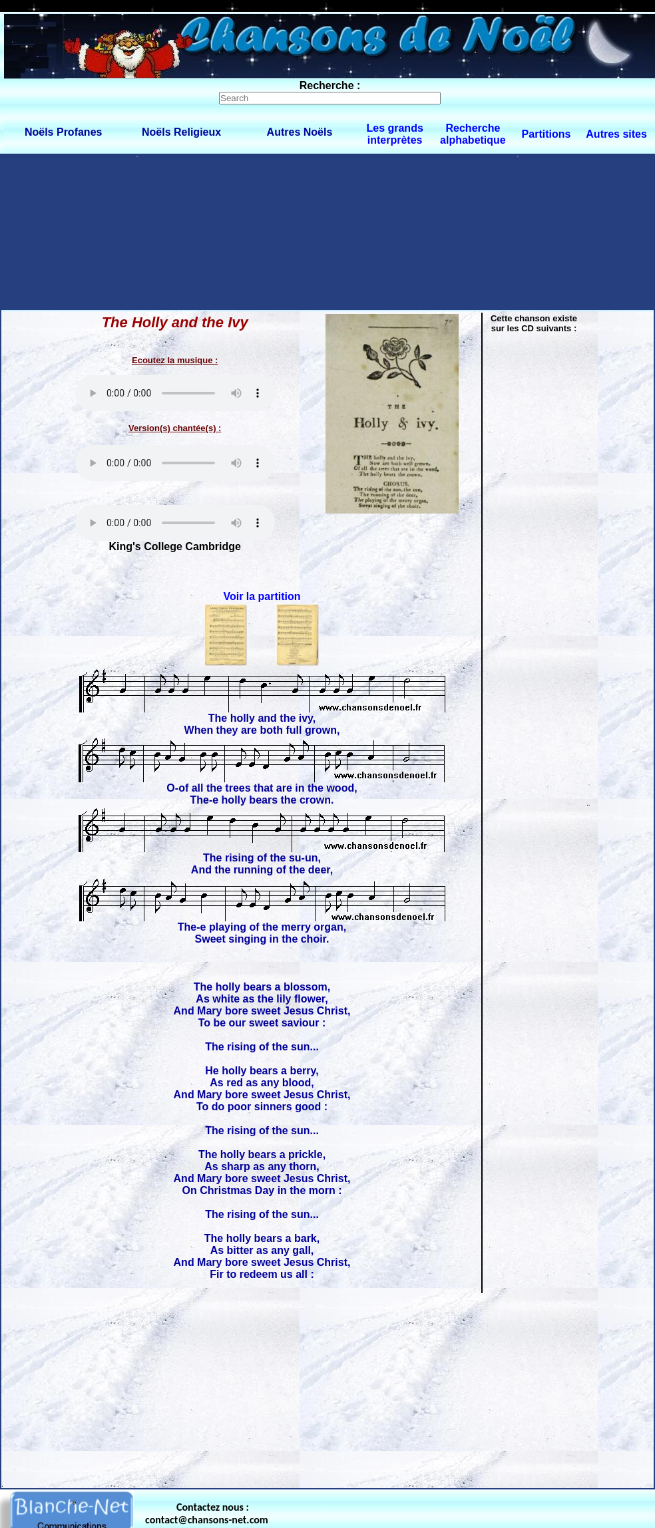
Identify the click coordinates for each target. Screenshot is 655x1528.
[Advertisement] (125, 231)
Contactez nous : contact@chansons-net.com (206, 1513)
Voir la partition (261, 596)
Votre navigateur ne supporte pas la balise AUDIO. (175, 393)
